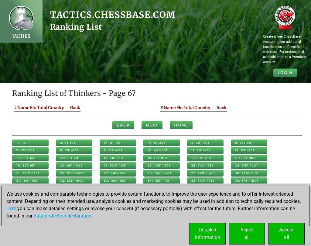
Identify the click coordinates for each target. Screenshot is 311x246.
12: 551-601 (245, 150)
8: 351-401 (69, 150)
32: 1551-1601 (71, 180)
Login (285, 72)
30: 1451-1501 (247, 173)
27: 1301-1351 (115, 173)
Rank (75, 107)
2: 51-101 (67, 142)
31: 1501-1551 (27, 180)
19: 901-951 (26, 165)
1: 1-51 (21, 142)
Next (152, 125)
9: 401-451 (113, 150)
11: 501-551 (200, 150)
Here (11, 208)
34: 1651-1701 (159, 180)
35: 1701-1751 (202, 180)
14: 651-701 (70, 158)
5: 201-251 (200, 142)
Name (23, 107)
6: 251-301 (244, 142)
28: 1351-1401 (159, 173)
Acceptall (286, 233)
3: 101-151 (112, 142)
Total (42, 107)
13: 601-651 (26, 158)
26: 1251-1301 (71, 173)
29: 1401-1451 (203, 173)
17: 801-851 (201, 158)
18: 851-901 (245, 158)
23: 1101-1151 (202, 165)
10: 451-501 (158, 150)
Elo (33, 107)
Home (181, 125)
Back (123, 125)
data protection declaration (62, 216)
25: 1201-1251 (27, 173)
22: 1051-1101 (159, 165)
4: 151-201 (156, 142)
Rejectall (247, 233)
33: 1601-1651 (115, 180)
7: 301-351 (25, 150)
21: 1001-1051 (115, 165)
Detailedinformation (207, 233)
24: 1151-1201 (246, 165)
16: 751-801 (157, 158)
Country (56, 107)
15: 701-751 (113, 158)
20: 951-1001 (71, 165)
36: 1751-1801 (246, 180)
